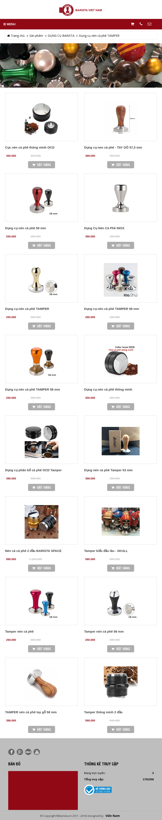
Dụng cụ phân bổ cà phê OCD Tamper (33, 470)
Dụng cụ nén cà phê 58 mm (25, 228)
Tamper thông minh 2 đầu (103, 712)
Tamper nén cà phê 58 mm (104, 631)
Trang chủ (16, 36)
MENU (9, 24)
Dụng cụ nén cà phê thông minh (108, 389)
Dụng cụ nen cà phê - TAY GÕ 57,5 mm (113, 147)
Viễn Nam (112, 816)
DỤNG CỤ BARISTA (61, 36)
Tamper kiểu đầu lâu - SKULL (106, 551)
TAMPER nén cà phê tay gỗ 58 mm (31, 712)
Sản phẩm (36, 36)
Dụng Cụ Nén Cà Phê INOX (104, 228)
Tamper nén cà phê (19, 631)
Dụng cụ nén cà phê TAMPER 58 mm (111, 309)
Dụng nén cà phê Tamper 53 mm (108, 470)
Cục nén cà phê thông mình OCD (29, 147)
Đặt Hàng (41, 164)
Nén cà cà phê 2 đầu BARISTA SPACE (33, 551)
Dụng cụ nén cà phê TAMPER (99, 36)
